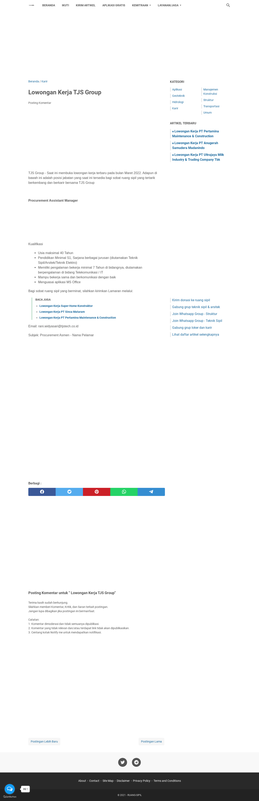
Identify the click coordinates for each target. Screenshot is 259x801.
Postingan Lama (151, 741)
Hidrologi (178, 102)
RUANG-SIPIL (134, 795)
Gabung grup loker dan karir (192, 328)
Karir (175, 108)
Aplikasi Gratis (113, 5)
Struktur (208, 100)
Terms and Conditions (167, 780)
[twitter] (69, 492)
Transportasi (211, 106)
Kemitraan (140, 5)
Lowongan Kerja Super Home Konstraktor (66, 305)
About (82, 780)
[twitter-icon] (122, 762)
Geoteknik (178, 95)
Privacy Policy (141, 780)
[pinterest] (96, 492)
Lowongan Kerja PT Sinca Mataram (62, 311)
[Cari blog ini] (228, 5)
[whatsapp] (124, 492)
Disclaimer (123, 780)
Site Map (108, 780)
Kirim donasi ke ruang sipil (191, 300)
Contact (94, 780)
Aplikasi (177, 89)
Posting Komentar (39, 102)
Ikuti (65, 5)
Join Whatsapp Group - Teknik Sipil (197, 321)
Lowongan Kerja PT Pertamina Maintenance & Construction (77, 317)
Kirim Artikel (86, 5)
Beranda (48, 5)
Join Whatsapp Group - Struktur (194, 314)
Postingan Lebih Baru (44, 741)
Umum (207, 112)
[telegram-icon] (136, 762)
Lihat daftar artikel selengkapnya (195, 334)
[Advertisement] (129, 45)
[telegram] (151, 492)
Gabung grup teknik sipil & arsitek (196, 307)
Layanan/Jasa (168, 5)
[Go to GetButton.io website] (9, 797)
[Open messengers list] (10, 789)
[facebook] (42, 492)
